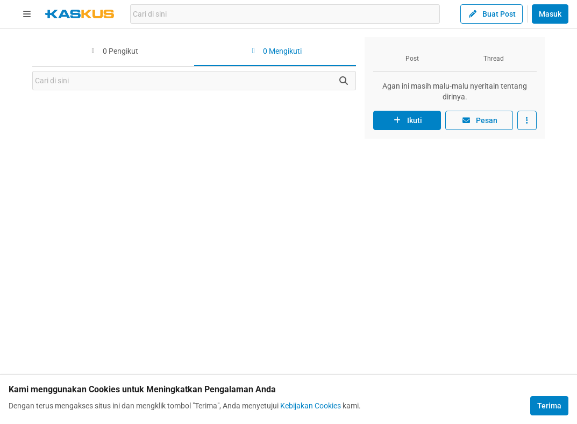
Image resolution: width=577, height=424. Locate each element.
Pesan (479, 120)
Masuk (550, 14)
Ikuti (407, 120)
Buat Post (491, 14)
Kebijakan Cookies (310, 405)
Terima (549, 405)
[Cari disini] (343, 80)
